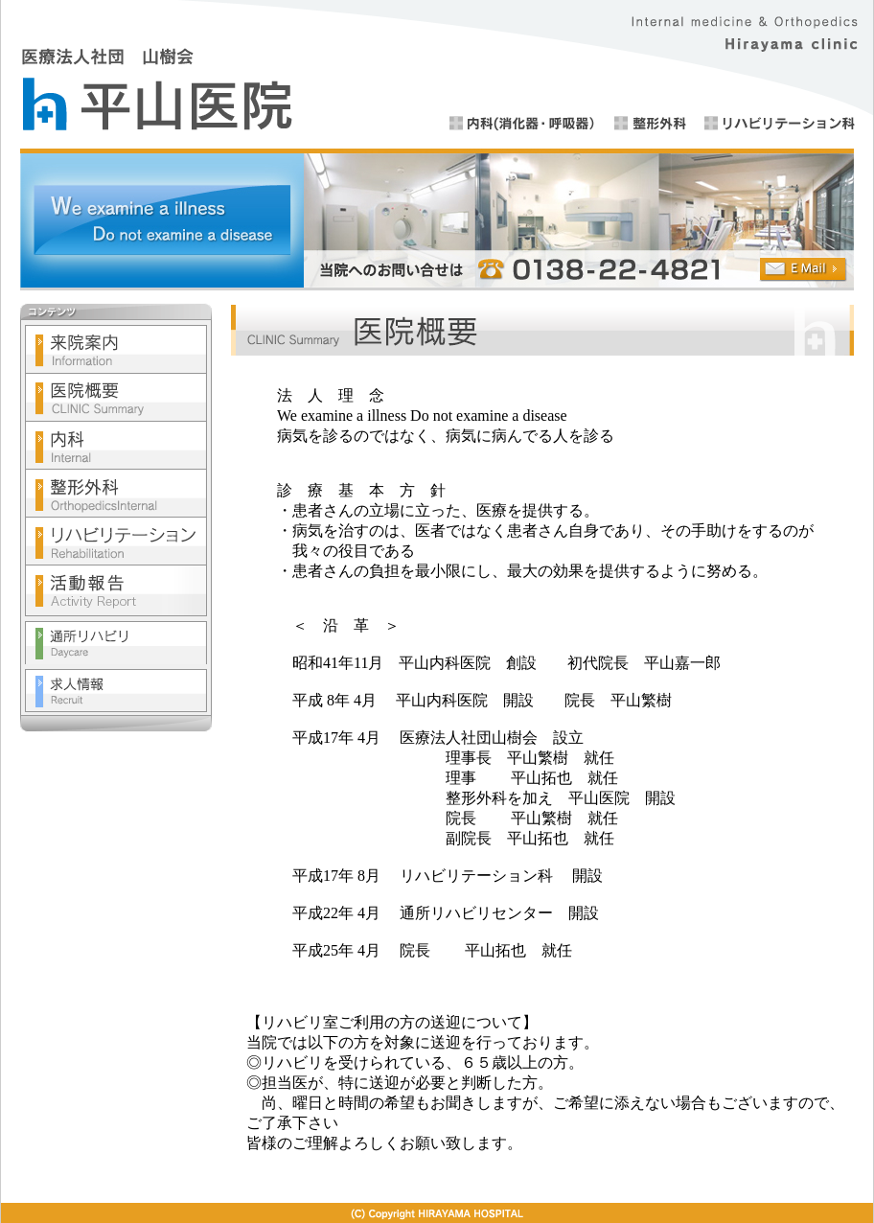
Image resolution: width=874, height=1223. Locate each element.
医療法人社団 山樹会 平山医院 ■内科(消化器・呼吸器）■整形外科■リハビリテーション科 (437, 74)
